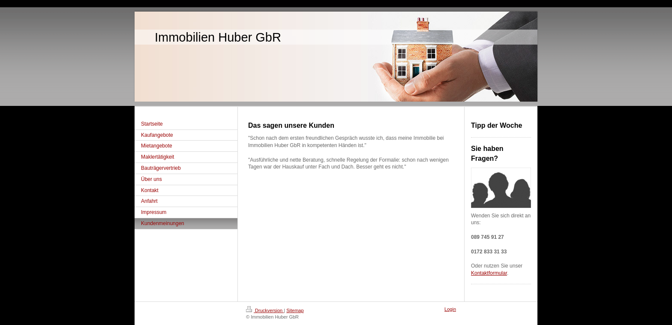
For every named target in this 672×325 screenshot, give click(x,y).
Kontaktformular (489, 273)
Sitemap (294, 310)
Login (450, 309)
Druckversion (265, 310)
